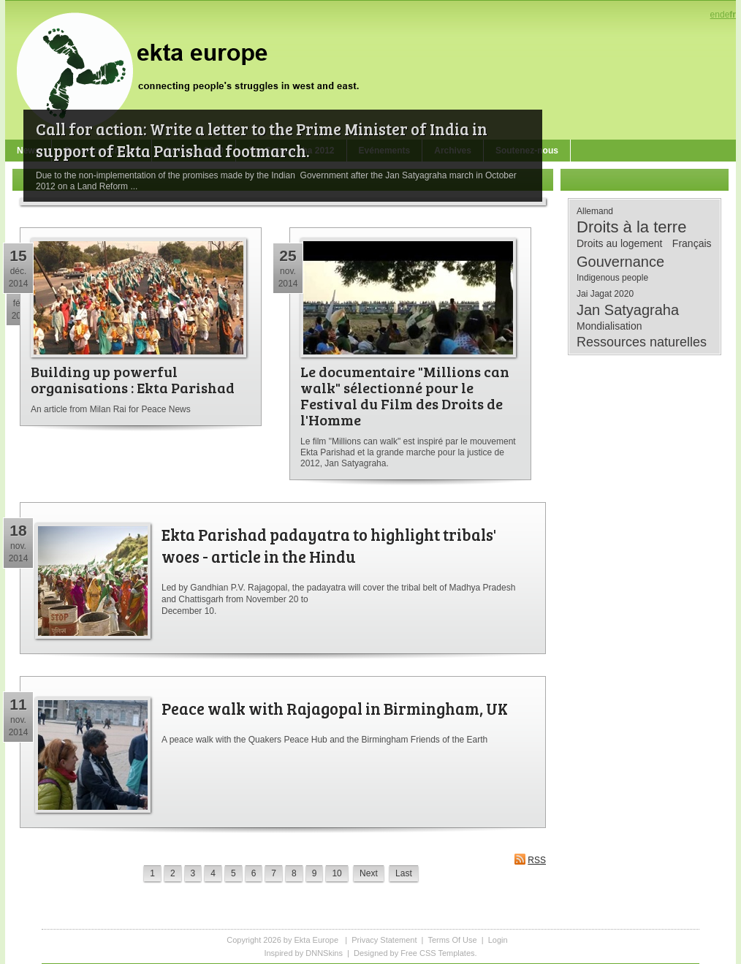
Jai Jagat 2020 (605, 293)
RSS (530, 859)
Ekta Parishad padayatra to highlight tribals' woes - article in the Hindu (329, 545)
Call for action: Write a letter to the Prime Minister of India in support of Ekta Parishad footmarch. (261, 140)
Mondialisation (609, 326)
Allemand (595, 211)
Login (498, 939)
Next (369, 873)
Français (692, 243)
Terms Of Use (452, 939)
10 (336, 873)
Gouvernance (620, 261)
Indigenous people (612, 277)
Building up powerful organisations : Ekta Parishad (133, 379)
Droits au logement (620, 243)
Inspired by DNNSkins (303, 953)
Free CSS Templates (437, 953)
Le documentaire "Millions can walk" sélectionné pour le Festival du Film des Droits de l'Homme (404, 395)
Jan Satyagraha (628, 309)
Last (403, 873)
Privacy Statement (384, 939)
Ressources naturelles (642, 342)
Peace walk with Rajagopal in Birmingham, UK (335, 708)
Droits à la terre (631, 227)
